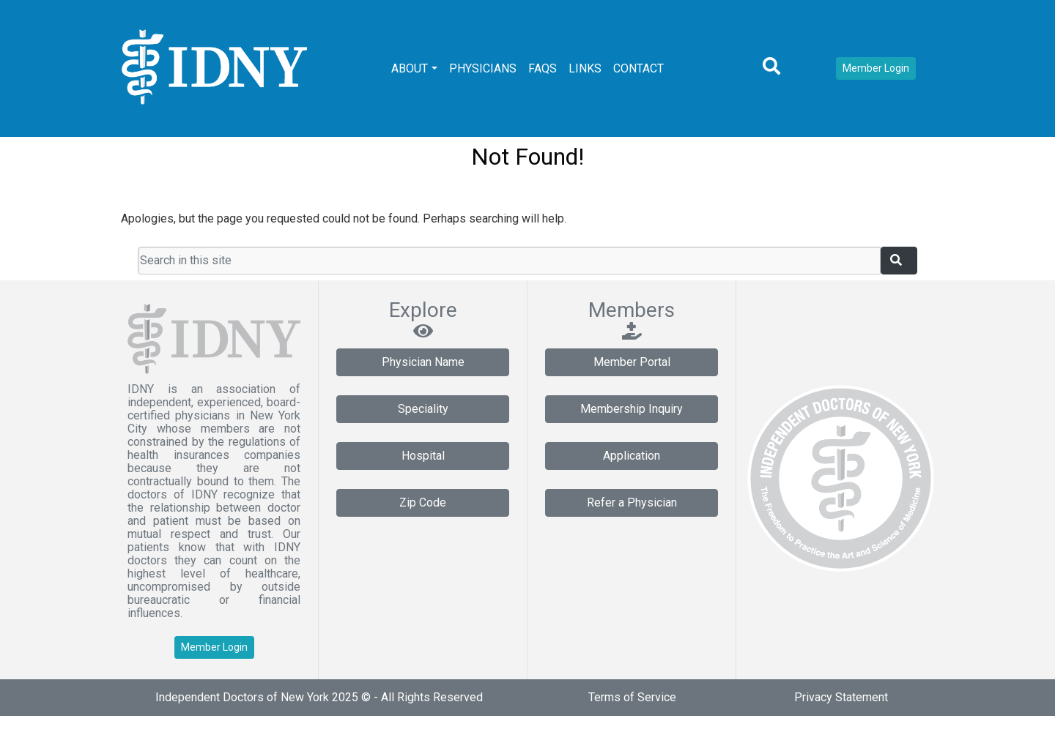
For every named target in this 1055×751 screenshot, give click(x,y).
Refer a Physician (632, 502)
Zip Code (422, 502)
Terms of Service (632, 697)
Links (585, 68)
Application (631, 456)
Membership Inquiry (631, 409)
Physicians (483, 68)
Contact (638, 68)
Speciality (423, 409)
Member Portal (631, 362)
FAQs (542, 68)
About (409, 68)
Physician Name (423, 362)
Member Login (876, 68)
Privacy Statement (841, 697)
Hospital (423, 456)
